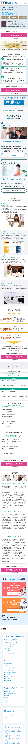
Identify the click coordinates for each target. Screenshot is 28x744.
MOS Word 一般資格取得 (6, 416)
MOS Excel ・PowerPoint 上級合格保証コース (12, 394)
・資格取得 (7, 650)
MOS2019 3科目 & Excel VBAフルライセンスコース (13, 453)
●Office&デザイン (9, 678)
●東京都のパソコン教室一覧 (11, 730)
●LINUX (6, 695)
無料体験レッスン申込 (14, 35)
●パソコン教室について (10, 714)
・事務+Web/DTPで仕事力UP (11, 652)
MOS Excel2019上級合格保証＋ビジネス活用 (11, 448)
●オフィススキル (8, 716)
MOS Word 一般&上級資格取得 (8, 421)
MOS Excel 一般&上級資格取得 (8, 414)
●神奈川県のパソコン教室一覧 (12, 735)
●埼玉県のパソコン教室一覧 (11, 738)
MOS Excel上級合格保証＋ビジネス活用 (10, 446)
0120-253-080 (9, 617)
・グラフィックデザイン (10, 644)
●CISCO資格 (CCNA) (9, 693)
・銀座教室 (12, 732)
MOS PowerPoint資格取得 (7, 423)
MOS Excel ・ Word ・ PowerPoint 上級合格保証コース (14, 396)
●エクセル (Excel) (9, 667)
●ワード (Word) (8, 671)
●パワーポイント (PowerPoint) (12, 669)
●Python (6, 699)
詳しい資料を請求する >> (14, 38)
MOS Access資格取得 (6, 426)
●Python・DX (8, 676)
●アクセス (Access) (9, 674)
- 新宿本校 (7, 732)
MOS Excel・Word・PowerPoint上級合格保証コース (13, 441)
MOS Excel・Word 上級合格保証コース (10, 391)
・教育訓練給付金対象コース (11, 654)
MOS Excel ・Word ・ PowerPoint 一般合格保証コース (14, 385)
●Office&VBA (8, 680)
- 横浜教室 (7, 737)
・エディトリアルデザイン (11, 646)
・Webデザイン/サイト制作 (11, 642)
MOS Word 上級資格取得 (6, 419)
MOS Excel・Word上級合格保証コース (10, 439)
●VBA (6, 718)
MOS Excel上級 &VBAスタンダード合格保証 (11, 451)
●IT (5, 719)
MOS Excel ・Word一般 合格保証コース (10, 380)
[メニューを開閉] (25, 3)
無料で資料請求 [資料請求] (14, 609)
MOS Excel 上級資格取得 (6, 412)
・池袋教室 (18, 732)
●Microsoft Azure (9, 691)
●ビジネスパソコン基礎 (10, 672)
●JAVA (6, 697)
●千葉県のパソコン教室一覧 (11, 742)
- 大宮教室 (7, 740)
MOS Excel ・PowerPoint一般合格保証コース (11, 383)
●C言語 (6, 703)
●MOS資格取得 (8, 663)
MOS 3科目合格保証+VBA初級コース (9, 444)
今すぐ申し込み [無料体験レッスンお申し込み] (14, 593)
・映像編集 (7, 648)
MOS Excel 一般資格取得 (6, 409)
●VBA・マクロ (8, 665)
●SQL (6, 701)
